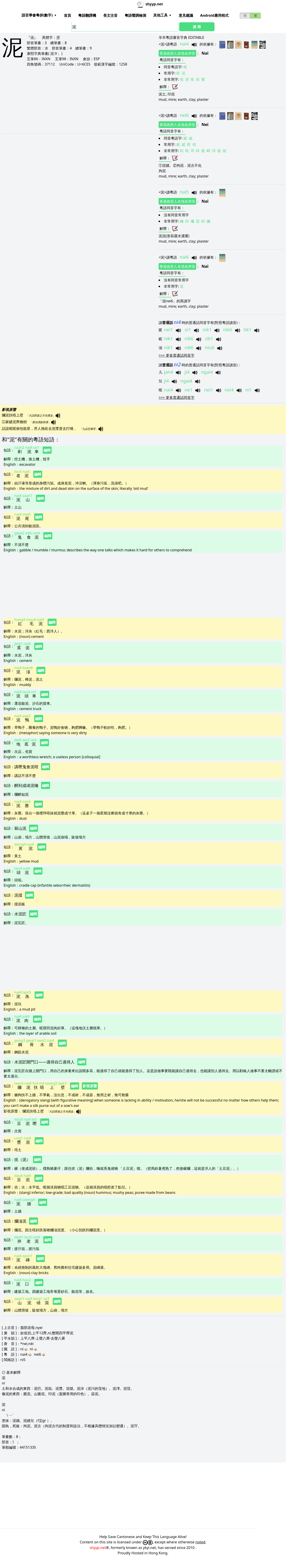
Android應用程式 (214, 15)
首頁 (67, 15)
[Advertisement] (69, 100)
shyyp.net (98, 1547)
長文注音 (110, 15)
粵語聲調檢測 (135, 15)
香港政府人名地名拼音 (177, 53)
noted (200, 1542)
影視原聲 (90, 1085)
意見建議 (186, 15)
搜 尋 (197, 26)
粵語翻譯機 (87, 15)
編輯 (47, 450)
